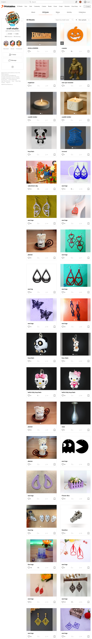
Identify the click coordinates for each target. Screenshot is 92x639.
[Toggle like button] (29, 51)
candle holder (32, 117)
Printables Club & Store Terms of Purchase (10, 76)
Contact (3, 82)
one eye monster (67, 82)
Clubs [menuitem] (30, 6)
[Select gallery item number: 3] (42, 147)
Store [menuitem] (26, 6)
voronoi (64, 151)
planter (30, 254)
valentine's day (33, 186)
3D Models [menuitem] (20, 6)
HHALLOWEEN (33, 48)
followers (8, 36)
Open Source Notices (5, 81)
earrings (64, 186)
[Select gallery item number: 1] (40, 44)
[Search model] (64, 19)
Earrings (31, 564)
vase (63, 427)
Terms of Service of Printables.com (8, 75)
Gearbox (65, 530)
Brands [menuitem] (50, 6)
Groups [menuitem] (61, 6)
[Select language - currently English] (4, 2)
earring (30, 289)
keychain (31, 151)
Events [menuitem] (55, 6)
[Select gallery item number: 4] (43, 147)
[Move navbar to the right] (82, 6)
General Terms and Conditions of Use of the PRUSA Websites (10, 73)
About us (8, 82)
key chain (65, 358)
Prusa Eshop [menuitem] (75, 6)
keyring (30, 530)
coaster (64, 48)
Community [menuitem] (37, 6)
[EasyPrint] (76, 1)
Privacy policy (4, 79)
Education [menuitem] (67, 6)
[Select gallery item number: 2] (41, 44)
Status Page (18, 81)
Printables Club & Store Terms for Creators (10, 78)
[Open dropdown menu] (22, 20)
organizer (31, 82)
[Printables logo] (8, 6)
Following (17, 36)
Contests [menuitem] (44, 6)
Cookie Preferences (13, 79)
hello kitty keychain (34, 392)
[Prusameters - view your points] (80, 2)
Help (13, 81)
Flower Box (66, 495)
